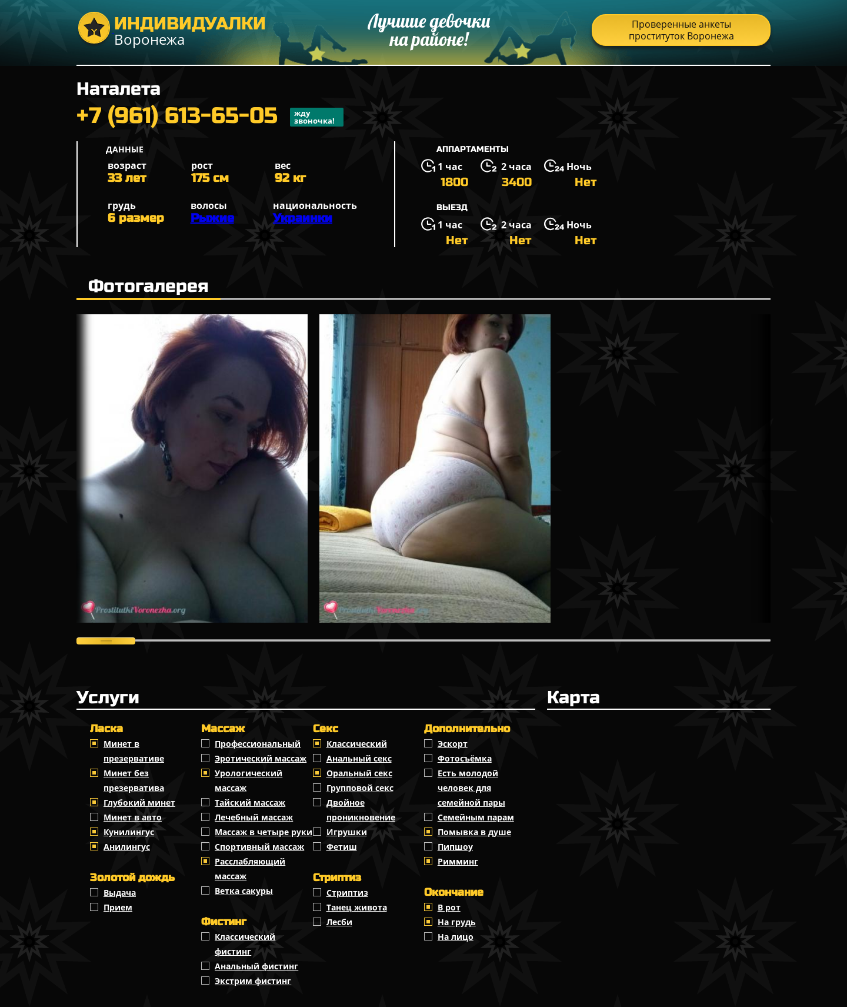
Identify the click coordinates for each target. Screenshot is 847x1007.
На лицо (455, 936)
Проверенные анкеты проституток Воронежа (681, 30)
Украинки (302, 218)
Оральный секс (359, 773)
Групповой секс (360, 787)
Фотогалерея (148, 286)
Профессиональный (258, 743)
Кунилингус (129, 831)
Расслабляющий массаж (250, 869)
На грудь (457, 922)
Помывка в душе (474, 831)
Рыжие (212, 218)
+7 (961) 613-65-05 (210, 117)
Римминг (458, 861)
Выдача (120, 892)
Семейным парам (476, 817)
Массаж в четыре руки (263, 831)
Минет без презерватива (134, 780)
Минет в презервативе (134, 751)
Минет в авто (133, 817)
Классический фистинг (245, 944)
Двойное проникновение (360, 810)
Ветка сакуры (244, 890)
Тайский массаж (250, 802)
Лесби (339, 922)
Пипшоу (455, 846)
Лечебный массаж (254, 817)
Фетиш (341, 846)
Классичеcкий (356, 743)
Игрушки (346, 831)
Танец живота (356, 907)
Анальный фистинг (256, 966)
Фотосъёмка (465, 758)
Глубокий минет (139, 802)
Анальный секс (359, 758)
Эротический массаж (260, 758)
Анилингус (127, 846)
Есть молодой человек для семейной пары (471, 787)
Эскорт (453, 743)
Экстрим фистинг (253, 980)
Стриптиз (347, 892)
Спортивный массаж (259, 846)
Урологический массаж (248, 780)
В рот (449, 907)
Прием (118, 907)
